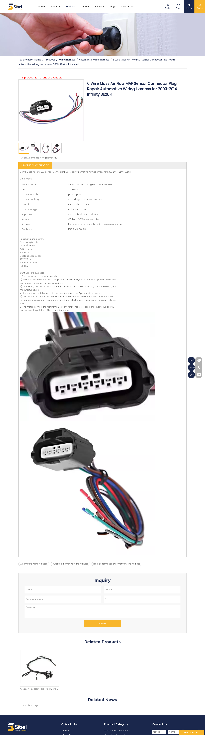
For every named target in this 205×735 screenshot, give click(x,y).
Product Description (35, 165)
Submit (102, 623)
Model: (24, 157)
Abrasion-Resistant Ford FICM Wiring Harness (39, 688)
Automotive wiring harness (33, 563)
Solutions (100, 6)
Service (86, 6)
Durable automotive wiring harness (70, 563)
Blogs (114, 6)
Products (72, 6)
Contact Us (129, 6)
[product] (102, 34)
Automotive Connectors (117, 730)
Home (43, 6)
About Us (56, 6)
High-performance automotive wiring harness (116, 563)
